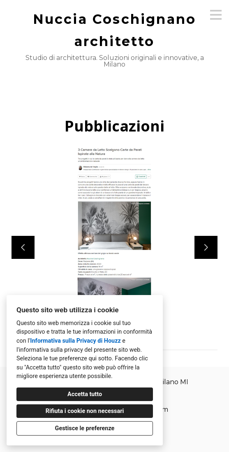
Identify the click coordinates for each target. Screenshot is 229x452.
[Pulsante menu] (216, 15)
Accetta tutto (84, 394)
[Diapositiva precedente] (23, 247)
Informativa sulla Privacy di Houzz (75, 340)
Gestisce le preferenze (85, 428)
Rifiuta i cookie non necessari (85, 411)
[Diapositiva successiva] (205, 247)
